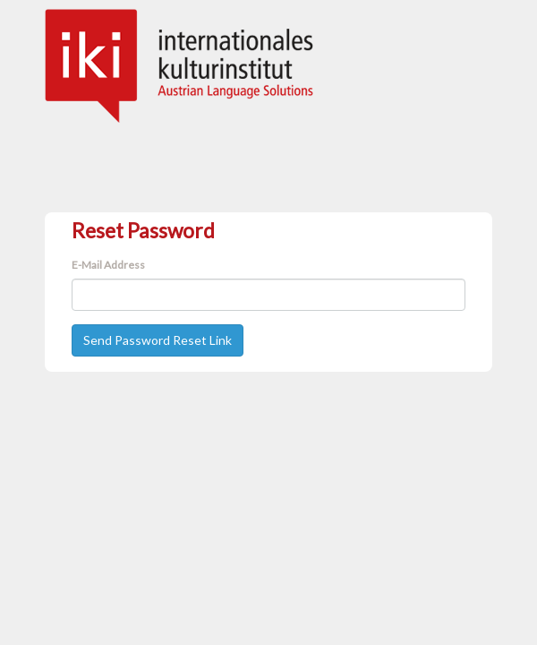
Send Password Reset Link (157, 340)
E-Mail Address (108, 264)
